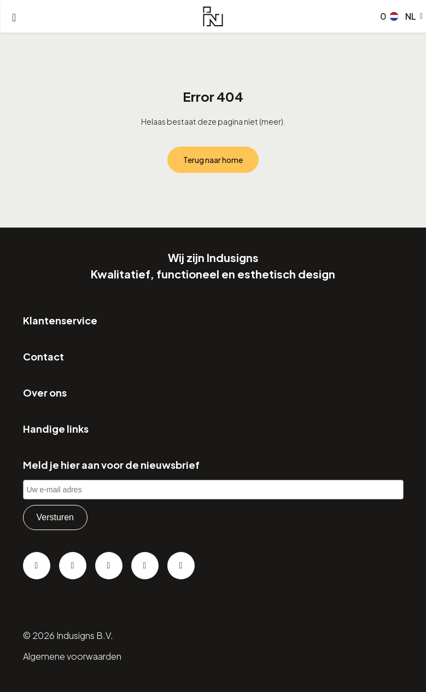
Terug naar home (213, 160)
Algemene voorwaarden (72, 656)
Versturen (55, 517)
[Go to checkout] (381, 16)
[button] (406, 16)
